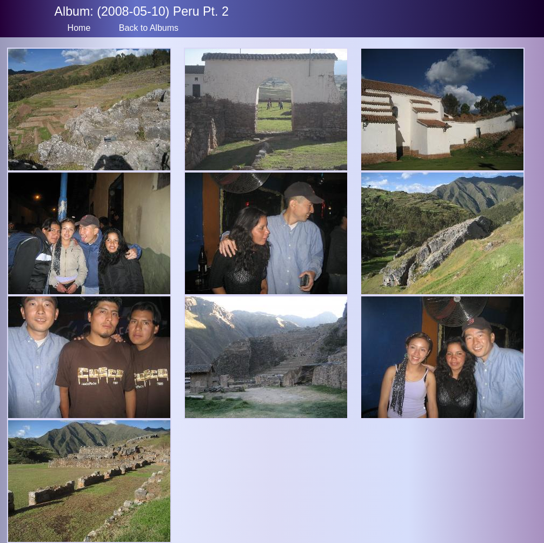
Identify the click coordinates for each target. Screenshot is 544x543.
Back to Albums (148, 27)
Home (79, 27)
